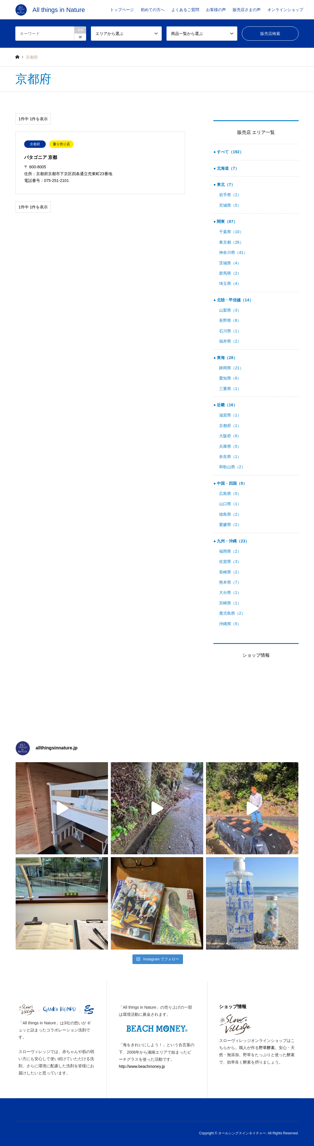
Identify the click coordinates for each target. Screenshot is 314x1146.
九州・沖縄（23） (232, 541)
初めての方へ (153, 9)
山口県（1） (230, 503)
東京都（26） (231, 242)
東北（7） (225, 184)
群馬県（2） (230, 273)
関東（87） (226, 221)
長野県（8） (230, 320)
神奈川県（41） (233, 252)
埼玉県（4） (230, 283)
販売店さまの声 (247, 9)
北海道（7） (227, 168)
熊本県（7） (230, 582)
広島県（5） (230, 493)
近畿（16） (226, 405)
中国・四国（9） (231, 483)
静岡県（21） (231, 368)
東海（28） (226, 357)
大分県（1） (230, 592)
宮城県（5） (230, 205)
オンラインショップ (285, 9)
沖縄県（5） (230, 623)
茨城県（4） (230, 263)
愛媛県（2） (230, 524)
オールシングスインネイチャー (242, 1133)
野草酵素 (267, 1047)
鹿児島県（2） (232, 613)
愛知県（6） (230, 378)
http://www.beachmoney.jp (142, 1066)
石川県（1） (230, 331)
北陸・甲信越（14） (234, 300)
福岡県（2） (230, 551)
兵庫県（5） (230, 446)
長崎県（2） (230, 572)
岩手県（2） (230, 194)
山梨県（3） (230, 310)
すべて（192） (229, 152)
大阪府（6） (230, 436)
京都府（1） (230, 425)
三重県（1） (230, 388)
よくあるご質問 (185, 9)
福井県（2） (230, 341)
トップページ (122, 9)
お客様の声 (216, 9)
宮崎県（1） (230, 603)
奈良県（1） (230, 456)
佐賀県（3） (230, 561)
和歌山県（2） (232, 467)
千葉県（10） (231, 231)
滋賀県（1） (230, 415)
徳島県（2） (230, 514)
